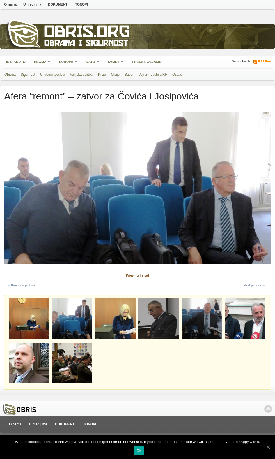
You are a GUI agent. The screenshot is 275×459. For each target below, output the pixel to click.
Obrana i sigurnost (86, 44)
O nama (10, 4)
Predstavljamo (147, 62)
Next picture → (254, 285)
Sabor (129, 74)
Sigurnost (28, 74)
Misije (115, 74)
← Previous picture (21, 285)
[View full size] (137, 275)
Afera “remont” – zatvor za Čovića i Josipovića (101, 96)
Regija (40, 62)
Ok (138, 451)
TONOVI (81, 4)
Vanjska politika (81, 74)
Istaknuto (16, 62)
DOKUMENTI (58, 4)
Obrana (10, 74)
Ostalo (177, 74)
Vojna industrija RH (153, 74)
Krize (102, 74)
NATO (90, 62)
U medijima (32, 4)
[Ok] (268, 447)
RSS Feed (265, 61)
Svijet (113, 62)
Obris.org (87, 32)
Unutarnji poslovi (52, 74)
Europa (66, 62)
